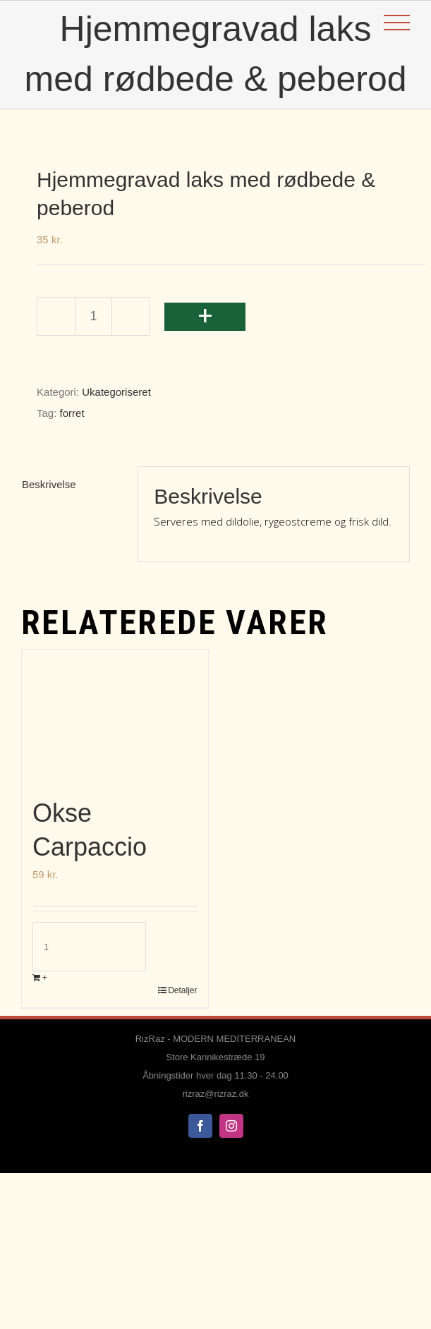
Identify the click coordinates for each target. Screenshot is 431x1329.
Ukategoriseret (116, 392)
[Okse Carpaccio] (115, 716)
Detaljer (182, 990)
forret (72, 413)
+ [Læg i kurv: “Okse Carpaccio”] (44, 978)
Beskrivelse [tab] (49, 484)
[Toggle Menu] (397, 23)
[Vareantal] (93, 316)
